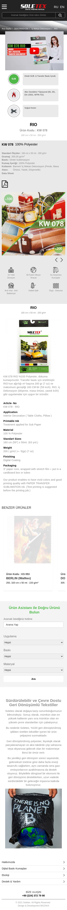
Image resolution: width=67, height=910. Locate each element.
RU (56, 7)
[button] (61, 259)
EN (62, 7)
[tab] (33, 862)
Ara (33, 679)
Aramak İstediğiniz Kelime (18, 619)
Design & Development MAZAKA (33, 905)
